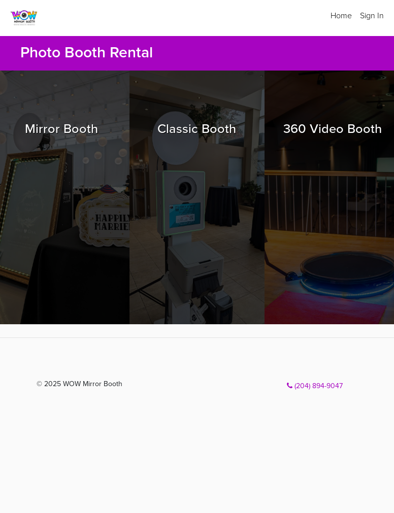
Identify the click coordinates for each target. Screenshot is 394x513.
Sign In (372, 16)
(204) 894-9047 (315, 386)
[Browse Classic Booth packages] (197, 197)
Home (341, 16)
